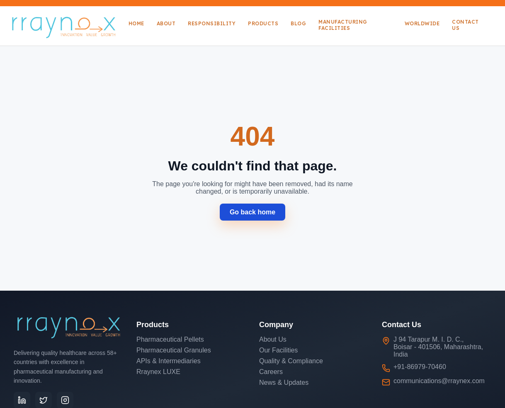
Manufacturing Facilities (342, 25)
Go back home (252, 212)
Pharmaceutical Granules (173, 350)
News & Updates (283, 382)
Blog (298, 23)
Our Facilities (278, 350)
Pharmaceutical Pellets (170, 339)
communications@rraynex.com (439, 380)
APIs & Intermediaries (168, 360)
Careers (271, 371)
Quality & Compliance (291, 360)
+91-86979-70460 (419, 366)
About (166, 23)
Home (136, 23)
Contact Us (465, 25)
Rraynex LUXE (158, 371)
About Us (272, 339)
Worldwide (422, 23)
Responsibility (212, 23)
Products (263, 23)
